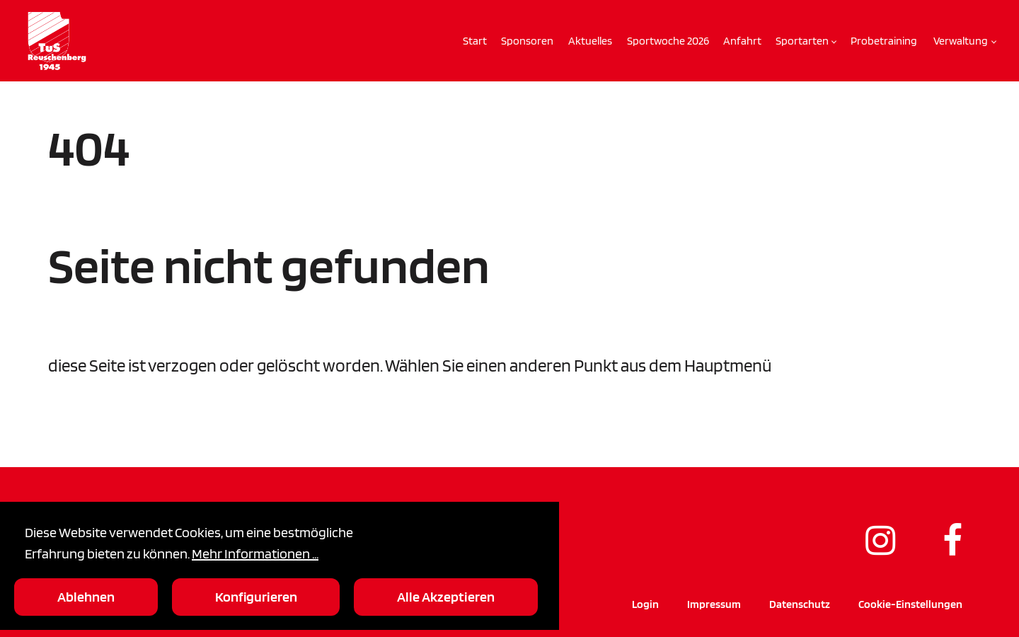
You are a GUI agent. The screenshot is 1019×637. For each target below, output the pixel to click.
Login (645, 604)
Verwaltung (960, 40)
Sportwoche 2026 (668, 40)
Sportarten (802, 40)
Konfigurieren (256, 596)
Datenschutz (799, 604)
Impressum (714, 604)
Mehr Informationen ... (255, 553)
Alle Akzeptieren (446, 596)
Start (475, 40)
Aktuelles (590, 40)
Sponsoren (527, 40)
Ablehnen (86, 596)
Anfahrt (742, 40)
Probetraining (884, 40)
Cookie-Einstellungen (910, 604)
